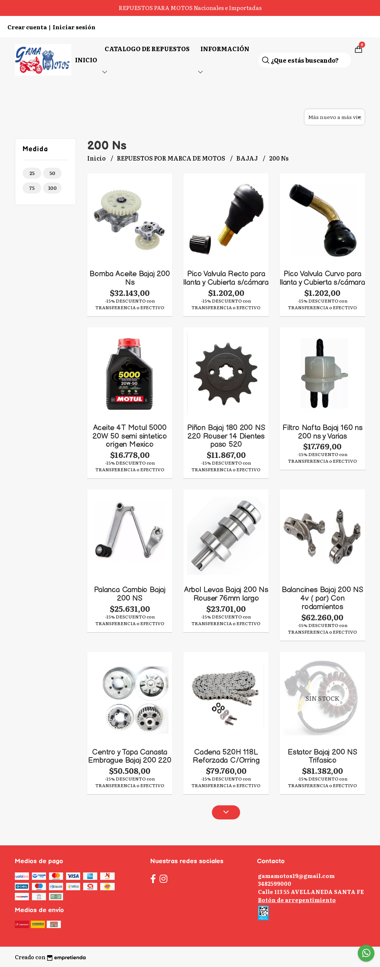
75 (32, 187)
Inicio (86, 59)
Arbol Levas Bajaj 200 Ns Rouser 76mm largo (226, 594)
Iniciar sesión (74, 27)
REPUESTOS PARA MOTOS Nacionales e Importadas (190, 7)
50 (52, 172)
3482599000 (274, 883)
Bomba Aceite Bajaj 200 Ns (129, 278)
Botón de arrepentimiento (297, 900)
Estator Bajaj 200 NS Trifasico (322, 756)
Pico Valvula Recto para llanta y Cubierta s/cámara (226, 278)
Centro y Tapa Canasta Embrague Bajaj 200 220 (129, 756)
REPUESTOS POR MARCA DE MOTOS (171, 158)
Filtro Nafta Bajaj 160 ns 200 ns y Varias (322, 432)
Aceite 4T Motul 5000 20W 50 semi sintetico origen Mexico (129, 436)
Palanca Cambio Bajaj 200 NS (130, 594)
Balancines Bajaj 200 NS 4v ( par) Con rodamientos (322, 598)
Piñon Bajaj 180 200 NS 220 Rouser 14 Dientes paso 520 (226, 436)
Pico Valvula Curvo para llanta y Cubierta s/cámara (322, 278)
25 (32, 172)
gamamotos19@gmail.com (296, 875)
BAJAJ (247, 158)
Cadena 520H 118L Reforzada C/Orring (226, 756)
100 (52, 187)
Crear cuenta (27, 27)
